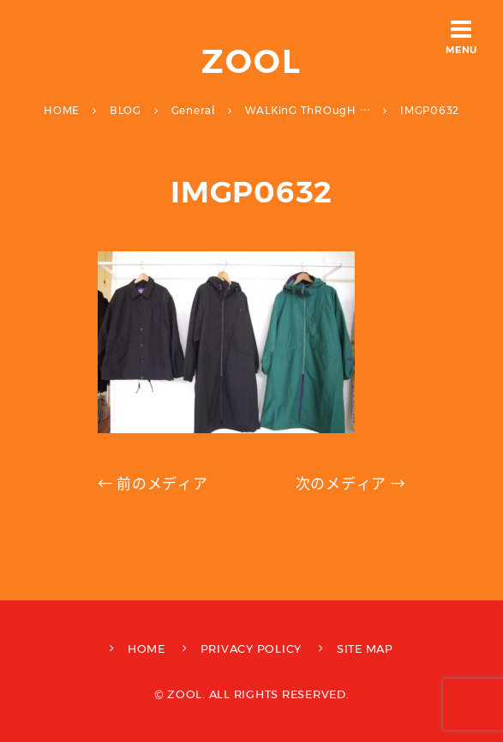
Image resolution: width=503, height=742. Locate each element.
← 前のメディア (153, 483)
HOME (146, 648)
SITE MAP (365, 648)
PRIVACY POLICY (251, 648)
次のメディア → (351, 483)
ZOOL (251, 61)
